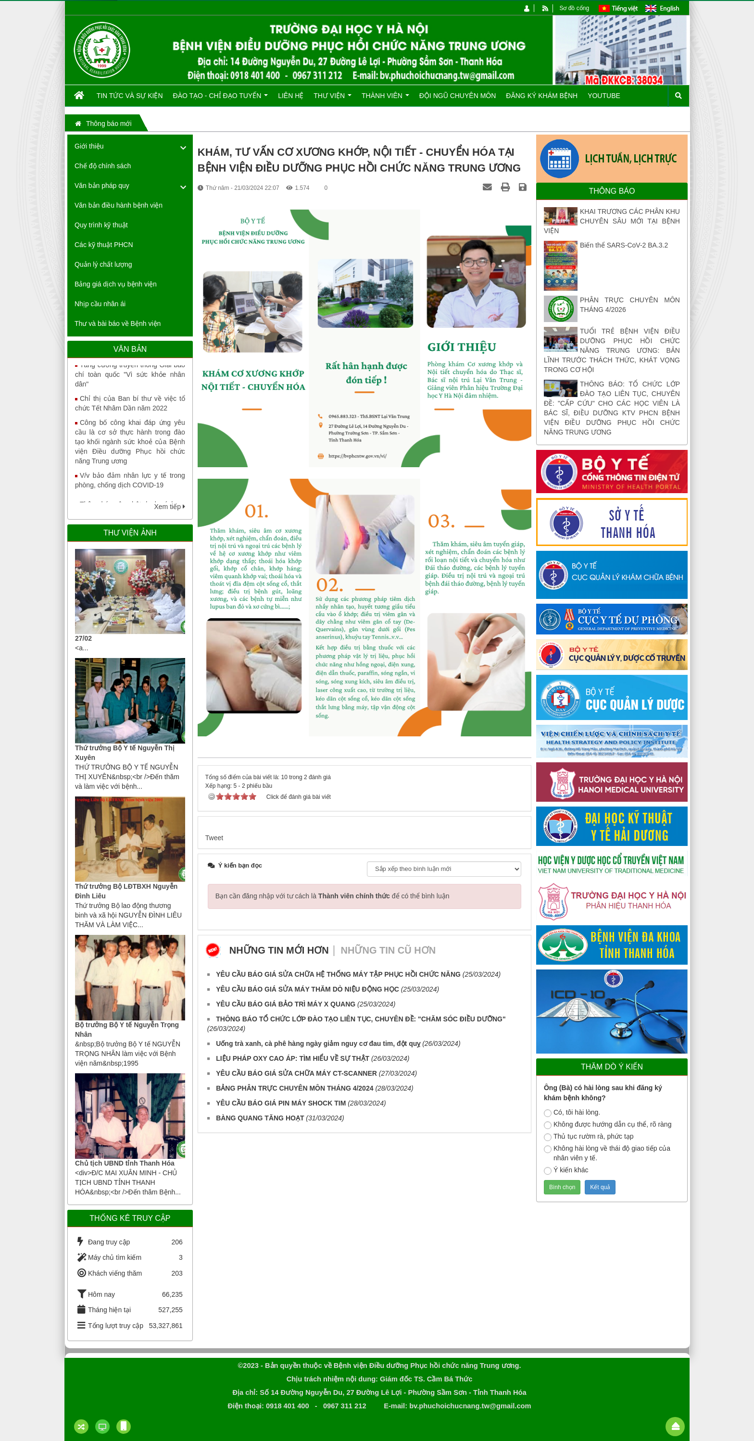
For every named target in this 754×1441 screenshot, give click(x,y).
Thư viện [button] (333, 99)
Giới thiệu (89, 146)
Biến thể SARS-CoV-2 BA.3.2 (624, 245)
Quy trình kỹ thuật (101, 225)
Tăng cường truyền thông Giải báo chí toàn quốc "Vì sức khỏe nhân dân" (130, 381)
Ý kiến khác (566, 1170)
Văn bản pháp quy (102, 185)
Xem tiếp (169, 506)
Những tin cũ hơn (388, 950)
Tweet (214, 838)
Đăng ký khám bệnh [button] (542, 95)
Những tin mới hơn (279, 950)
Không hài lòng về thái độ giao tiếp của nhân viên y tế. (607, 1153)
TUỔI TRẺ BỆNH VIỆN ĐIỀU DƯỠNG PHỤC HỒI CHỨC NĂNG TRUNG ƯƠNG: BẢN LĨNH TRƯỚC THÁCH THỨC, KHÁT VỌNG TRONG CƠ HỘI (612, 350)
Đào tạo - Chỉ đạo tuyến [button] (220, 99)
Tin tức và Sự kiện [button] (130, 95)
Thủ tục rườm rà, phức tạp (589, 1136)
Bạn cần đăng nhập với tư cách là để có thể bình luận (332, 896)
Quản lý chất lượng (103, 264)
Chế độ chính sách (103, 166)
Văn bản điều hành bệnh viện (119, 205)
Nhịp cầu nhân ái (100, 304)
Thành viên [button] (385, 99)
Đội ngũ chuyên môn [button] (457, 95)
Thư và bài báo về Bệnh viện (118, 323)
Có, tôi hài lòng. (572, 1112)
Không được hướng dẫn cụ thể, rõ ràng (607, 1124)
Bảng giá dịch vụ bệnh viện (116, 284)
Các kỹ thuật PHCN (104, 244)
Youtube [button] (604, 95)
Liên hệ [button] (290, 95)
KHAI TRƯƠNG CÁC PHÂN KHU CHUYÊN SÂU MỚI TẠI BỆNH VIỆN (612, 221)
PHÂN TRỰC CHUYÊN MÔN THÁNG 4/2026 (630, 304)
